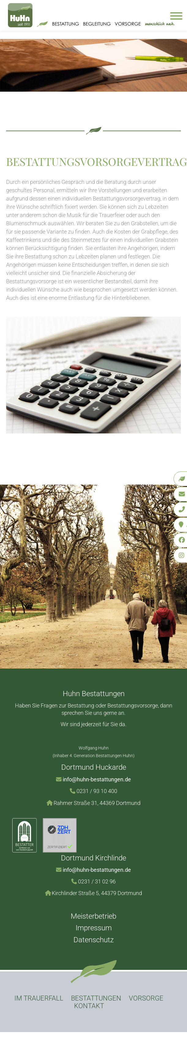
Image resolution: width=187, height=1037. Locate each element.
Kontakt (89, 1006)
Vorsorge (146, 998)
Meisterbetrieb (93, 916)
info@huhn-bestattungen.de (97, 779)
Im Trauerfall (38, 998)
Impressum (94, 928)
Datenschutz (93, 940)
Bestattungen (96, 998)
